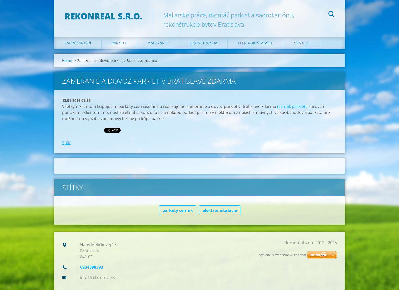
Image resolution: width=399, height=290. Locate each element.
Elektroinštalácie (255, 42)
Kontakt (301, 42)
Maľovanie (157, 42)
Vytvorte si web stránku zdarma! (282, 255)
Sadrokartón (78, 42)
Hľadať (331, 14)
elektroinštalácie (220, 210)
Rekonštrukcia (202, 42)
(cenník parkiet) (292, 106)
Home (67, 60)
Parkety (119, 42)
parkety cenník (177, 210)
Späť (66, 143)
